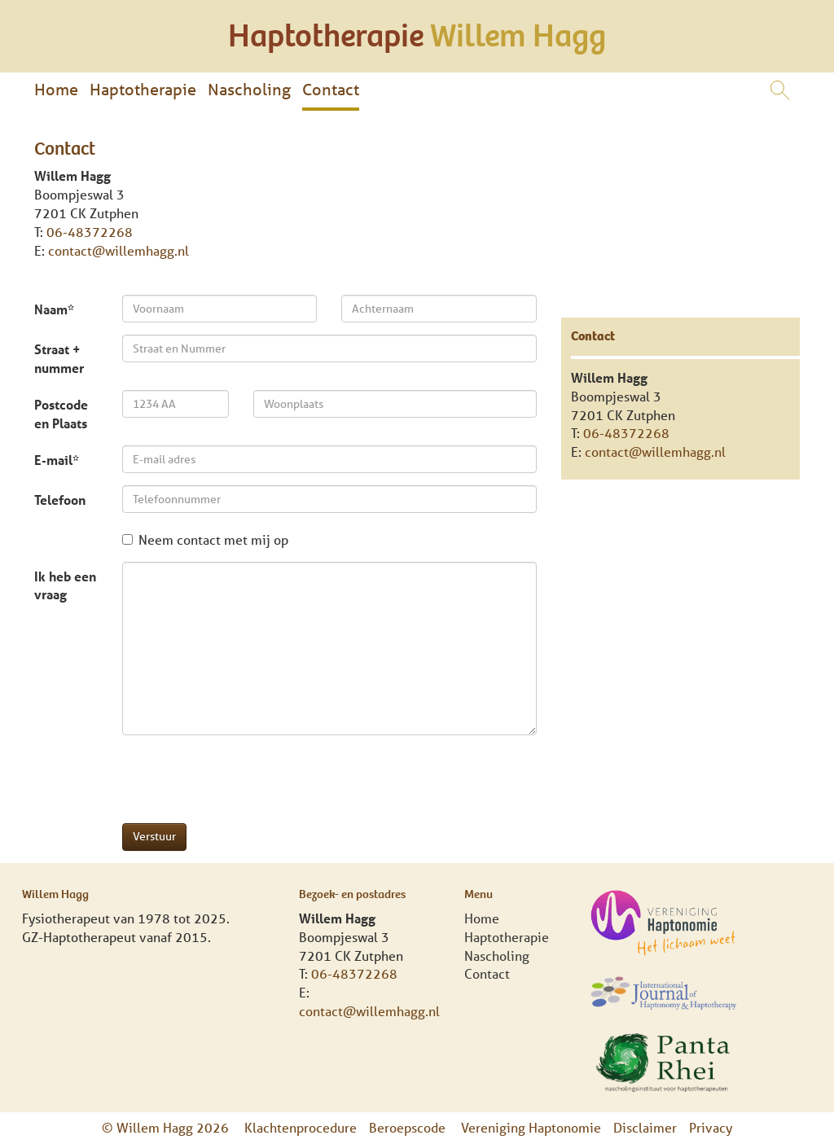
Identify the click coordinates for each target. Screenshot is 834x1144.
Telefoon (60, 499)
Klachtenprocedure (300, 1127)
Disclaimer (645, 1127)
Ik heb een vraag (65, 585)
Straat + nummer (59, 358)
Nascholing (249, 89)
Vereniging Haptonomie (531, 1127)
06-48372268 (89, 231)
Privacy (710, 1127)
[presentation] (246, 779)
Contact (330, 89)
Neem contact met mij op (205, 539)
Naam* (54, 309)
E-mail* (56, 459)
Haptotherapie (143, 89)
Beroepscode (409, 1127)
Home (56, 89)
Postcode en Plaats (61, 414)
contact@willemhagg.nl (118, 250)
